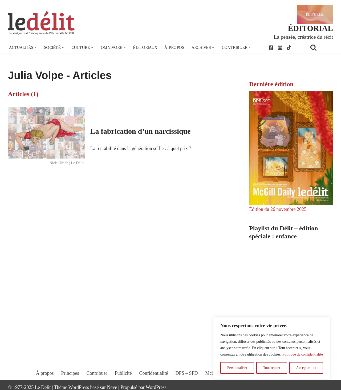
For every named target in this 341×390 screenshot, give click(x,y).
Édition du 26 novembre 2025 (277, 209)
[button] (35, 47)
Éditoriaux (145, 47)
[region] (271, 348)
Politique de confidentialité (302, 354)
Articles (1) (23, 93)
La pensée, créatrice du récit (303, 37)
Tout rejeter (271, 368)
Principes (70, 373)
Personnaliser (237, 368)
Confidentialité (153, 373)
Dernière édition (271, 84)
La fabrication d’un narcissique (140, 131)
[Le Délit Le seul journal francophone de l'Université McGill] (41, 23)
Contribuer (97, 373)
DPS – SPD (186, 373)
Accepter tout (306, 368)
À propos (174, 47)
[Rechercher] (320, 47)
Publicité (123, 373)
